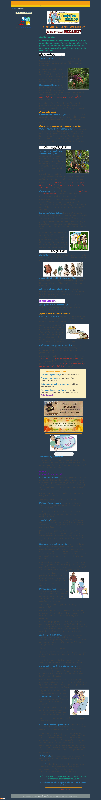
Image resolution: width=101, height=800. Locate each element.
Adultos (52, 795)
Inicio (44, 795)
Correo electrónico (58, 795)
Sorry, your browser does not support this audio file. (64, 454)
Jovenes (49, 795)
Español (15, 8)
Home (12, 8)
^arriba (40, 792)
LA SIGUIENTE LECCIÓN (63, 789)
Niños (46, 795)
